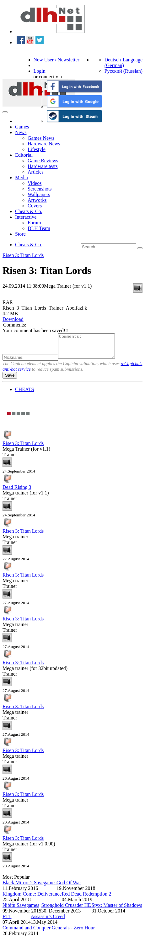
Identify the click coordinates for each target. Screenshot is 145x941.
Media (21, 177)
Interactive (25, 217)
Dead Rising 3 (17, 491)
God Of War (68, 887)
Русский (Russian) (123, 71)
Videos (34, 183)
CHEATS (24, 394)
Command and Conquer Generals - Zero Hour (49, 932)
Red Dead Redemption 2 (86, 898)
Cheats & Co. (28, 211)
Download (13, 319)
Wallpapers (39, 194)
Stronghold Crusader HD (66, 909)
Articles (36, 172)
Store (20, 234)
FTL (7, 921)
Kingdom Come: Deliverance (32, 898)
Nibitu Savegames (21, 909)
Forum (34, 222)
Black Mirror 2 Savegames (29, 887)
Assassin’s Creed (48, 921)
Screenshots (39, 188)
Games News (41, 138)
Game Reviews (43, 160)
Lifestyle (37, 149)
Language (132, 59)
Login (40, 71)
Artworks (37, 200)
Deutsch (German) (114, 62)
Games (22, 126)
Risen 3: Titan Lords (23, 255)
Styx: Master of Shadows (117, 909)
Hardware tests (43, 166)
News (20, 132)
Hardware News (44, 143)
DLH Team (39, 228)
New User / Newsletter (56, 59)
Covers (35, 205)
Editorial (24, 155)
